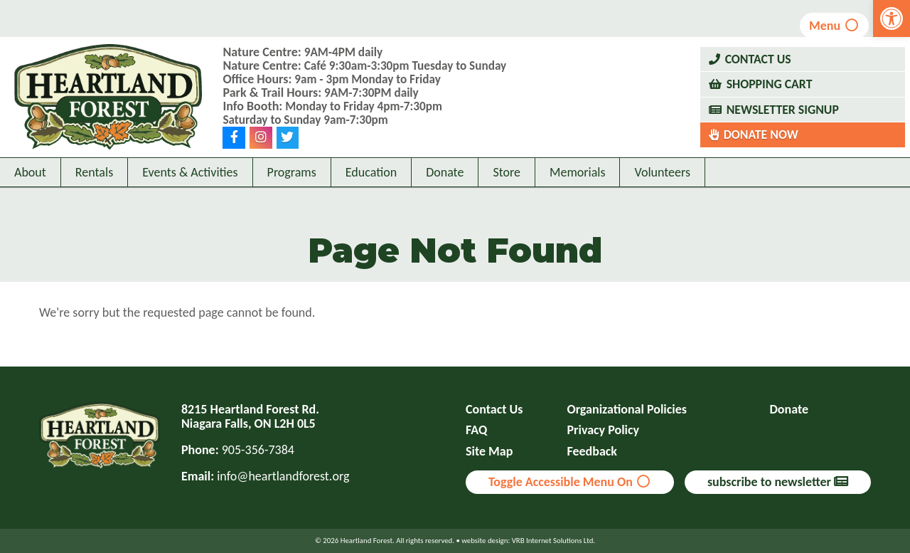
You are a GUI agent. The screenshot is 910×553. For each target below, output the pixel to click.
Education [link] (371, 204)
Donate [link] (445, 204)
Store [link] (506, 204)
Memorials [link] (577, 204)
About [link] (30, 204)
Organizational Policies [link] (627, 409)
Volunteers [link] (662, 204)
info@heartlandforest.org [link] (283, 476)
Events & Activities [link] (189, 204)
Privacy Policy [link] (603, 430)
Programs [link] (291, 204)
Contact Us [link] (758, 75)
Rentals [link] (94, 204)
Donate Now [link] (762, 151)
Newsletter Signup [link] (784, 125)
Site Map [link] (489, 451)
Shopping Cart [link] (770, 100)
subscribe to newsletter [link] (777, 482)
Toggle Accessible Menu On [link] (569, 482)
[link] (891, 18)
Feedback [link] (592, 451)
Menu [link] (831, 25)
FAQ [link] (476, 430)
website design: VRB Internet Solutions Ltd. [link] (528, 540)
